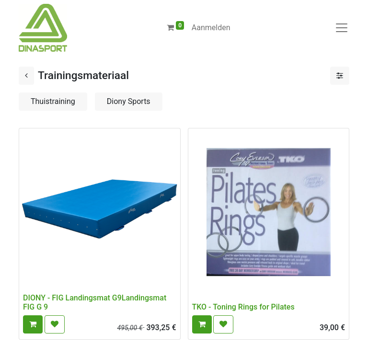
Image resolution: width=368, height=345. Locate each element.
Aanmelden (211, 27)
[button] (33, 324)
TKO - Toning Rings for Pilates (243, 306)
